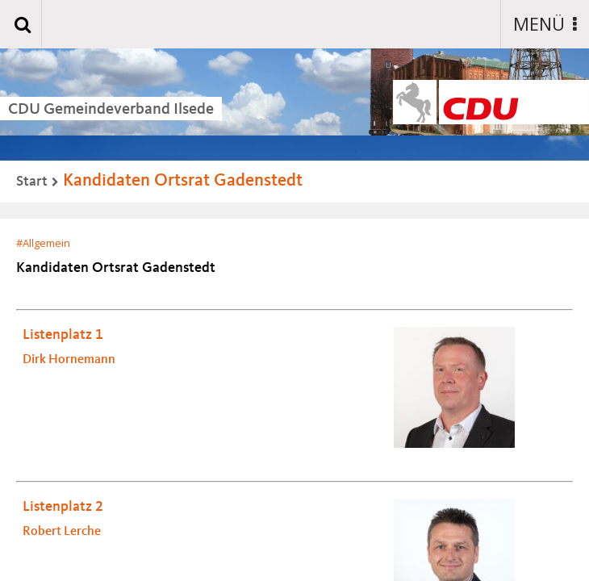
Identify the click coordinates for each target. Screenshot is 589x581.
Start (32, 181)
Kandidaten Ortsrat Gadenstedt (183, 181)
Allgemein (46, 243)
